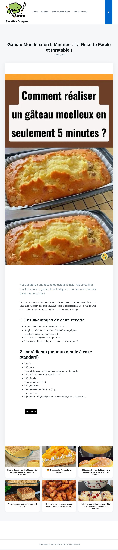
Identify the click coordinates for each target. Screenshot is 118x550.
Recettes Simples (17, 21)
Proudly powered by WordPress (48, 544)
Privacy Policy (80, 12)
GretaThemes (75, 544)
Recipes (45, 12)
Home (35, 12)
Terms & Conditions (61, 12)
